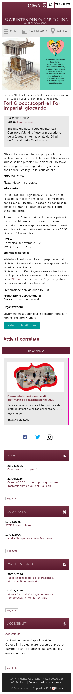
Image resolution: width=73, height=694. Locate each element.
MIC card (17, 279)
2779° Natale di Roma (18, 525)
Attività (17, 95)
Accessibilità (12, 633)
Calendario (38, 31)
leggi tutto (12, 498)
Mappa (62, 31)
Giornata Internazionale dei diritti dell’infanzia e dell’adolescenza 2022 (30, 398)
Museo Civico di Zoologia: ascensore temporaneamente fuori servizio (30, 596)
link (66, 421)
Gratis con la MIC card (21, 325)
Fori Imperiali (25, 122)
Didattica (29, 95)
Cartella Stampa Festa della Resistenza (28, 538)
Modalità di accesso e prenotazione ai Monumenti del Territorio (30, 579)
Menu (14, 31)
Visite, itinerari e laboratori (52, 95)
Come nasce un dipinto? (22, 469)
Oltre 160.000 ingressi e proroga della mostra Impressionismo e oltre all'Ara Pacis (35, 484)
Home (7, 95)
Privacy (59, 688)
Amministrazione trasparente (45, 682)
